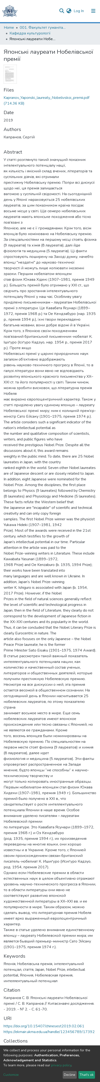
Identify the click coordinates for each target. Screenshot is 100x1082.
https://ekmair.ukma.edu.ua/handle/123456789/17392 (49, 1031)
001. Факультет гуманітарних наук (43, 27)
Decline (69, 1074)
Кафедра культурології (30, 33)
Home (9, 27)
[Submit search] (61, 11)
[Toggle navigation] (93, 11)
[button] (69, 11)
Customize (11, 1074)
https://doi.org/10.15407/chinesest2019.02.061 (44, 1026)
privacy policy (61, 1065)
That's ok (87, 1074)
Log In (79, 11)
